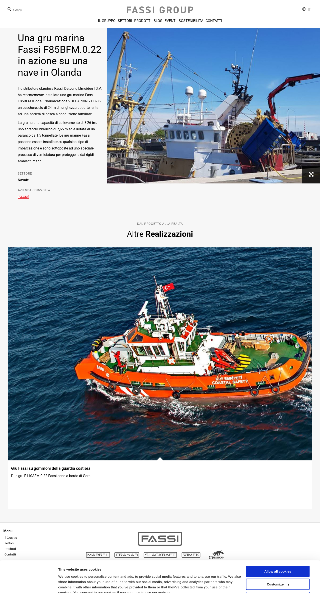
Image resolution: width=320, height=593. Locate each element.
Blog (158, 21)
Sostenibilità (191, 21)
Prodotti (142, 21)
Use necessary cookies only (278, 577)
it (309, 9)
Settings (65, 584)
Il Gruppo (107, 21)
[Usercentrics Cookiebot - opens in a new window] (28, 584)
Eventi (170, 21)
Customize (278, 564)
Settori (125, 21)
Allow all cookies (277, 551)
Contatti (214, 21)
